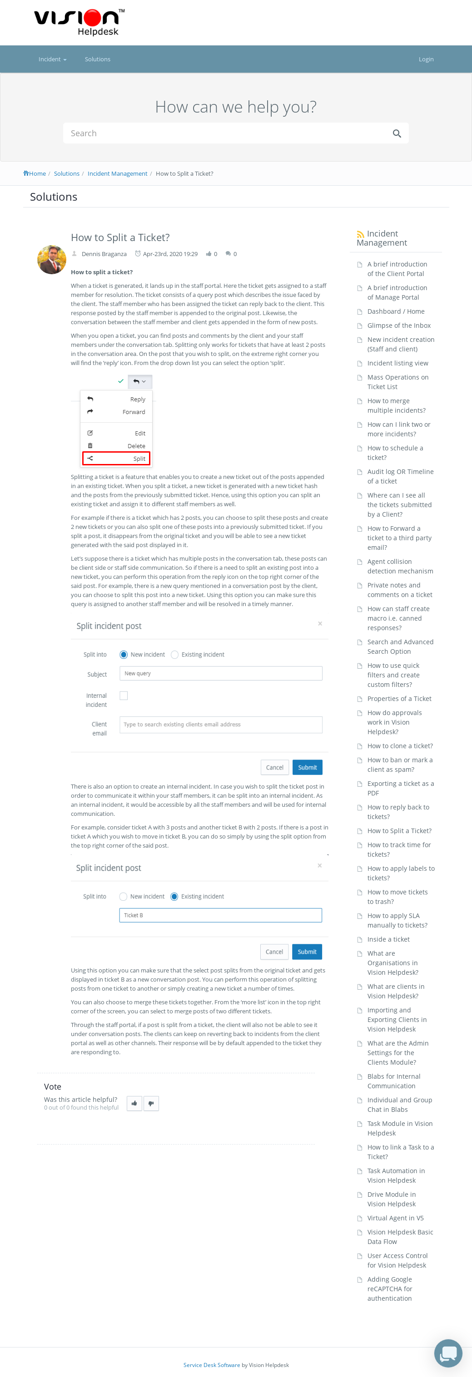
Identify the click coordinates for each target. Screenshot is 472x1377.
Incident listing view (398, 363)
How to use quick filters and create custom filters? (394, 675)
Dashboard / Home (396, 311)
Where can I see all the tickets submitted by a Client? (400, 504)
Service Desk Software (212, 1365)
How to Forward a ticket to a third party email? (400, 538)
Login (426, 59)
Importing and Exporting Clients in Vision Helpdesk (397, 1019)
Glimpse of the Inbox (399, 325)
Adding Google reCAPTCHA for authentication (390, 1289)
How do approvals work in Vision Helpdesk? (395, 722)
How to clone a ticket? (400, 745)
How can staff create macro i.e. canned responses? (399, 618)
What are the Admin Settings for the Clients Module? (398, 1052)
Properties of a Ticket (400, 698)
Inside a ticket (389, 939)
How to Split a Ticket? (400, 830)
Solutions (97, 59)
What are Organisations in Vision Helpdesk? (393, 963)
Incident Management (118, 173)
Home (34, 173)
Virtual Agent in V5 (396, 1218)
